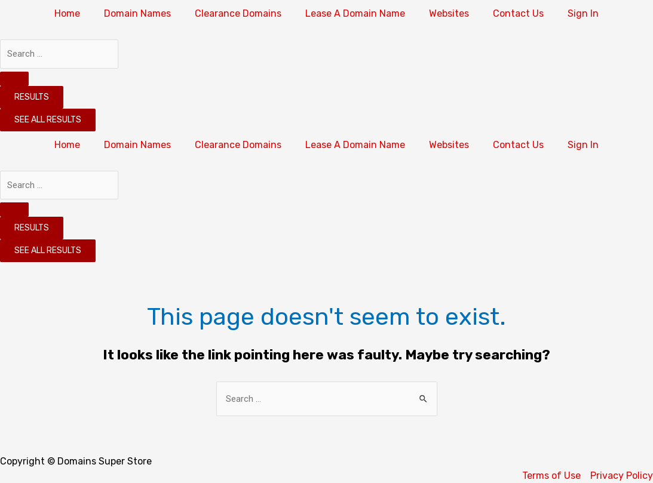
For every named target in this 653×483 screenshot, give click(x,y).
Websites (449, 13)
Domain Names (137, 13)
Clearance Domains (238, 13)
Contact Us (518, 13)
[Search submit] (14, 79)
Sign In (583, 13)
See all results (47, 120)
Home (67, 13)
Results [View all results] (31, 97)
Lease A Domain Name (355, 13)
